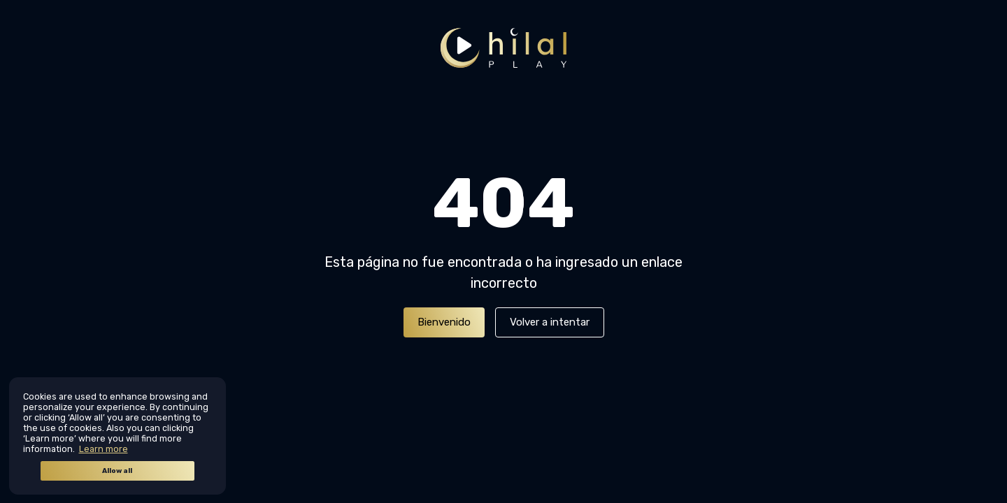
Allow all (117, 471)
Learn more (103, 449)
